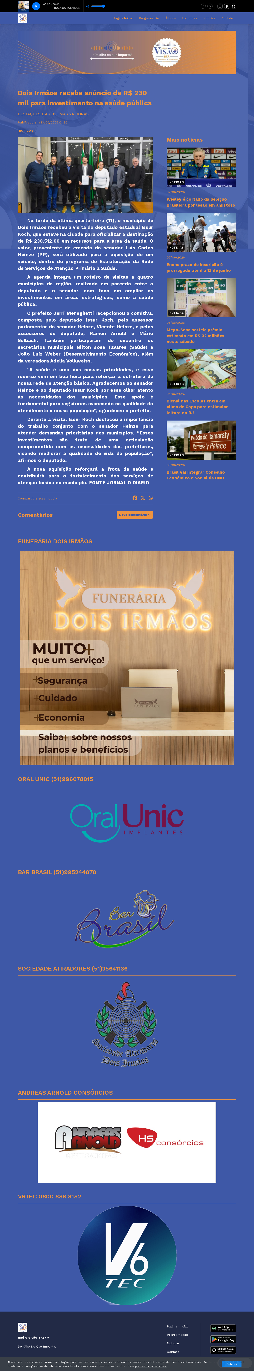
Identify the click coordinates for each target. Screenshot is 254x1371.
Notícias (209, 18)
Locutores (189, 18)
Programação (149, 18)
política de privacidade (151, 1366)
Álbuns (170, 18)
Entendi (232, 1364)
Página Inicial (123, 18)
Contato (227, 18)
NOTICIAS (26, 130)
